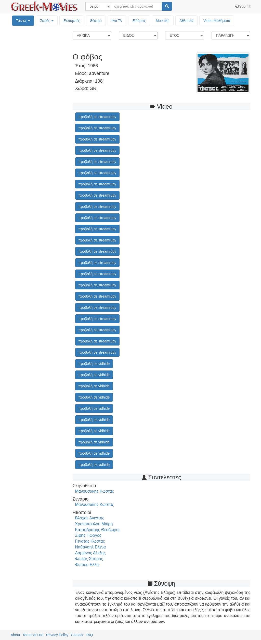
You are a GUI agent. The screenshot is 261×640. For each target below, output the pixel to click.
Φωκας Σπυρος (89, 559)
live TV (117, 21)
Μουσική (162, 21)
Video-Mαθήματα (216, 21)
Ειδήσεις (139, 21)
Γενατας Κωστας (90, 541)
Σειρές (47, 21)
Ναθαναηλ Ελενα (90, 547)
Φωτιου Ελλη (87, 564)
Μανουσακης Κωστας (94, 491)
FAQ (89, 635)
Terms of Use (33, 635)
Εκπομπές (71, 21)
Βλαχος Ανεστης (89, 518)
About (15, 635)
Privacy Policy (57, 635)
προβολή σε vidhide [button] (94, 364)
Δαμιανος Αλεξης (90, 553)
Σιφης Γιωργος (88, 535)
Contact (77, 635)
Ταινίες (23, 21)
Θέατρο (96, 21)
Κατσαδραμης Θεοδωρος (98, 530)
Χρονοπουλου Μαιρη (94, 524)
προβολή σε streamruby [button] (97, 117)
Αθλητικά (186, 21)
